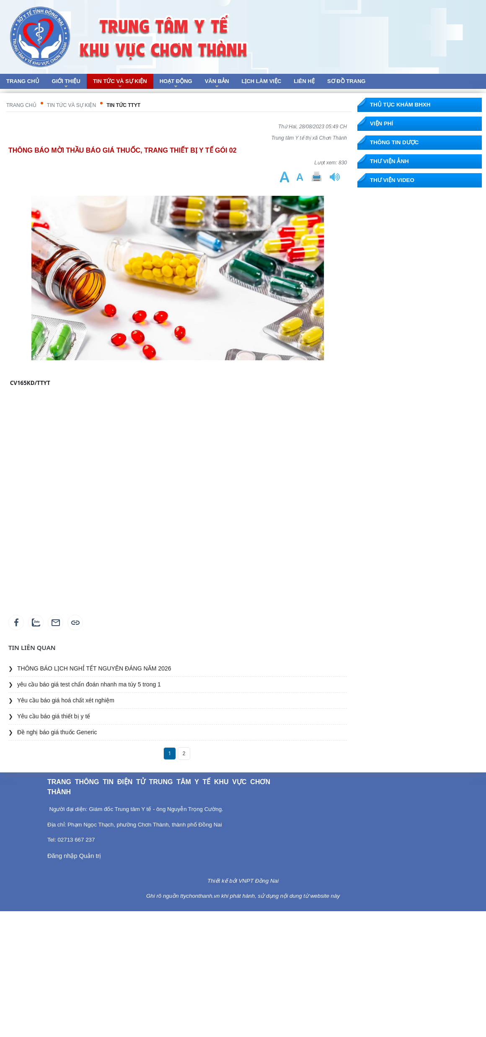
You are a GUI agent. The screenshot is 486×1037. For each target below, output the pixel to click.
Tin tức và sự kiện (71, 105)
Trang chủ (21, 105)
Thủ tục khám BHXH (400, 104)
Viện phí (381, 123)
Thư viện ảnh (389, 161)
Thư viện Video (392, 180)
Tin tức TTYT (123, 105)
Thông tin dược (394, 142)
